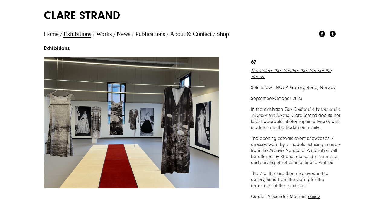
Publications (150, 34)
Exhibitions (77, 34)
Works (104, 34)
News (124, 34)
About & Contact (191, 34)
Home (51, 34)
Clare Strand (82, 16)
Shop (222, 34)
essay (314, 196)
